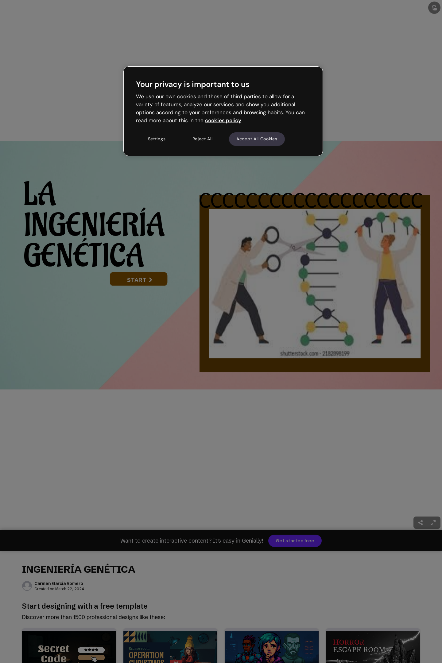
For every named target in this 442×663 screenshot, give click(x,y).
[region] (223, 111)
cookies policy (223, 120)
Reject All (202, 139)
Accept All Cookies (256, 139)
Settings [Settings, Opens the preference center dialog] (157, 139)
